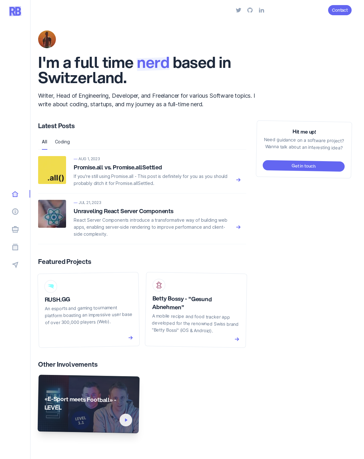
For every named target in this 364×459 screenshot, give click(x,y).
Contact (340, 10)
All (44, 141)
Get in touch (304, 165)
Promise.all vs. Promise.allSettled (118, 167)
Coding (62, 141)
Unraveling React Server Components (123, 211)
